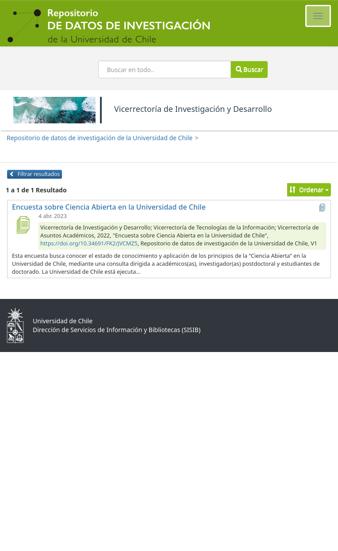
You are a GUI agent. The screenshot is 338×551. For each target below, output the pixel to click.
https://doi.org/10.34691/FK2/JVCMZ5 (89, 243)
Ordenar (309, 189)
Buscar (249, 69)
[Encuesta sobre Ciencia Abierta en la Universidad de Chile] (22, 224)
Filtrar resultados (34, 174)
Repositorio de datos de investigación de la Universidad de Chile (99, 138)
